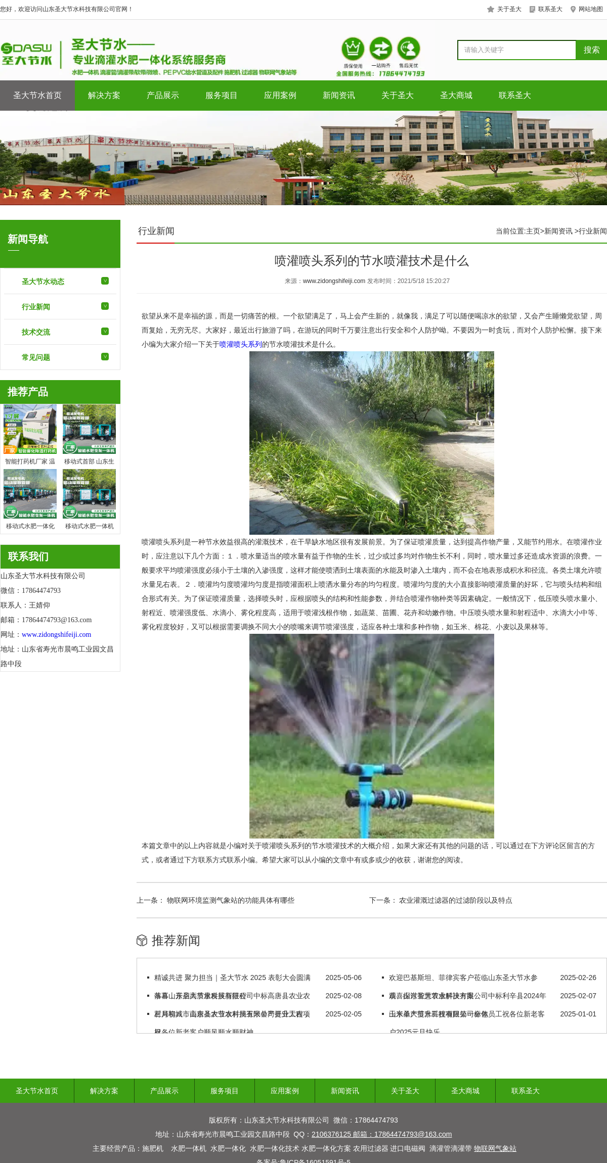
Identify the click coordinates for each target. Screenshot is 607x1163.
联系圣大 (515, 95)
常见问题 (36, 357)
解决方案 (104, 95)
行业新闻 (36, 307)
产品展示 (163, 95)
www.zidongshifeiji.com (334, 281)
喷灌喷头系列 (241, 344)
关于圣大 (397, 95)
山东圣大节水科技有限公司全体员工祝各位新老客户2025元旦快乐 (467, 1023)
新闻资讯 (339, 95)
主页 (533, 231)
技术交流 (36, 332)
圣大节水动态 (43, 281)
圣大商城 (456, 95)
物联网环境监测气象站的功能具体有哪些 (229, 900)
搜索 (592, 49)
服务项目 (221, 95)
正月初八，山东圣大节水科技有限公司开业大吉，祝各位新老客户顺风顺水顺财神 (232, 1023)
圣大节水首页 (37, 95)
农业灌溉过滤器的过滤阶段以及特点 (455, 900)
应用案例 (280, 95)
